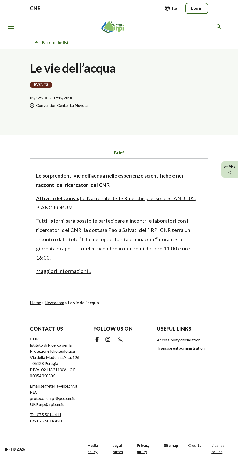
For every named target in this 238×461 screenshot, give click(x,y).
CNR (35, 8)
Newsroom (54, 302)
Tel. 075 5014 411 (45, 414)
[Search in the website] (219, 27)
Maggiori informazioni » (63, 271)
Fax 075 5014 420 (46, 420)
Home (35, 302)
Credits (194, 445)
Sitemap (171, 445)
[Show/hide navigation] (11, 27)
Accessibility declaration (178, 339)
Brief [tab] (119, 152)
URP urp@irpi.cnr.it (47, 404)
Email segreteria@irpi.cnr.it (53, 385)
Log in (196, 8)
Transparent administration (181, 348)
